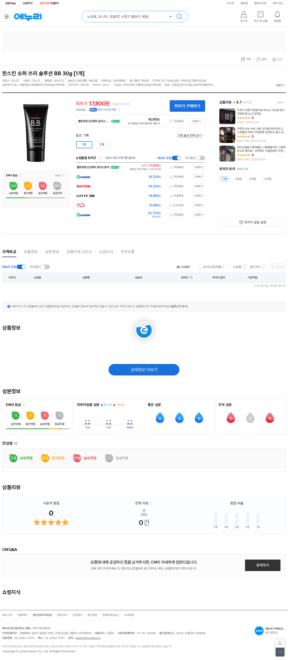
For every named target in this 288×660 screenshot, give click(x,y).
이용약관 (22, 615)
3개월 (238, 179)
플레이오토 (260, 3)
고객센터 (77, 615)
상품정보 (31, 251)
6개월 (252, 179)
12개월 (267, 179)
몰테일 (244, 3)
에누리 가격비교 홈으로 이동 (28, 16)
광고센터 (92, 615)
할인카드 (255, 267)
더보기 (279, 85)
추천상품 (128, 251)
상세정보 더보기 (144, 369)
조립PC (49, 3)
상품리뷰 (79, 251)
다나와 (230, 3)
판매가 (185, 277)
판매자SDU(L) (110, 615)
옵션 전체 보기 (189, 135)
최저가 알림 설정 (255, 222)
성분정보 (52, 251)
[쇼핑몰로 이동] (140, 167)
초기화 (280, 267)
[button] (20, 175)
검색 (179, 17)
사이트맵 (129, 615)
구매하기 (196, 121)
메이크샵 (278, 3)
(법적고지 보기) (179, 306)
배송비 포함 (164, 158)
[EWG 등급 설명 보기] (23, 405)
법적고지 (62, 615)
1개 (84, 144)
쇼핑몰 (237, 267)
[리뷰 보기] (252, 116)
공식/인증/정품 (212, 267)
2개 (102, 144)
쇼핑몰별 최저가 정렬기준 (99, 158)
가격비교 (9, 251)
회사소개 (7, 615)
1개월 (224, 179)
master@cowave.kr (88, 638)
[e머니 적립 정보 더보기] (119, 110)
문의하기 (263, 565)
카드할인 (190, 158)
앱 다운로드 (270, 630)
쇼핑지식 (28, 3)
